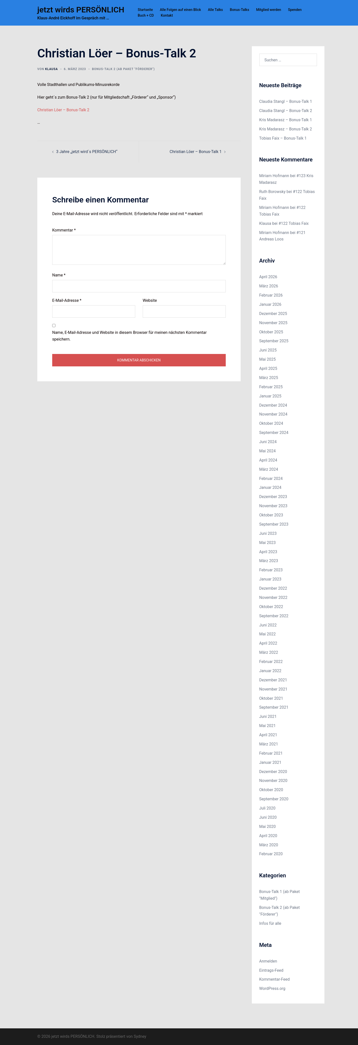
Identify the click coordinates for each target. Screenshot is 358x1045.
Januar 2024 (270, 487)
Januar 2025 (270, 396)
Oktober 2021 (271, 698)
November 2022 (273, 597)
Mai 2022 (267, 634)
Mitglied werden (268, 10)
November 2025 (273, 322)
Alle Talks (215, 10)
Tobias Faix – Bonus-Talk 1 (283, 138)
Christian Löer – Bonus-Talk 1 (196, 151)
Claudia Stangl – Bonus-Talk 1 (285, 101)
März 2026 (268, 286)
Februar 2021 (271, 753)
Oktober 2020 (271, 789)
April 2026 (268, 276)
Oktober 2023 (271, 515)
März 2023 (268, 560)
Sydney (140, 1036)
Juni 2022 (268, 625)
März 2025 (268, 377)
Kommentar (64, 230)
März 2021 (268, 744)
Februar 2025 (271, 387)
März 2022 (268, 652)
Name (59, 275)
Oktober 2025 (271, 332)
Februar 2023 (271, 570)
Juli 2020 (267, 808)
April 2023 (268, 551)
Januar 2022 (270, 670)
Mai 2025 (267, 359)
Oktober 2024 (271, 423)
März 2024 (268, 469)
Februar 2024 (271, 478)
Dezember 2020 (273, 771)
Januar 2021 (270, 762)
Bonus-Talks (239, 10)
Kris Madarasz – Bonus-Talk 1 (285, 119)
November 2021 (273, 689)
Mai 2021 (267, 725)
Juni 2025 (268, 350)
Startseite (145, 10)
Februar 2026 (271, 295)
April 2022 (268, 643)
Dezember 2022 (273, 588)
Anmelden (268, 961)
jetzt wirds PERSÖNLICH (80, 9)
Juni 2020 (268, 817)
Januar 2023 (270, 579)
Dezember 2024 (273, 405)
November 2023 (273, 505)
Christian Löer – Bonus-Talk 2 (63, 110)
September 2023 (274, 524)
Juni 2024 (268, 441)
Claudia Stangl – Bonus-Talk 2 (285, 110)
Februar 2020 (271, 853)
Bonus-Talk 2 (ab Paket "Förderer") (123, 69)
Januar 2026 (270, 304)
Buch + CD (146, 15)
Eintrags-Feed (271, 970)
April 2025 (268, 368)
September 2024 (274, 432)
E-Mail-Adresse (66, 300)
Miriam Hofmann (274, 175)
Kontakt (167, 15)
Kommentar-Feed (274, 979)
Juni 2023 (268, 533)
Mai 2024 (267, 451)
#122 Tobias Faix (293, 223)
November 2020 (273, 780)
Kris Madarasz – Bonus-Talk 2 (285, 129)
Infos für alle (270, 923)
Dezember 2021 (273, 680)
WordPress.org (272, 988)
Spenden (295, 10)
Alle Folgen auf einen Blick (180, 10)
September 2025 (274, 341)
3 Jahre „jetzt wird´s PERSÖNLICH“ (86, 151)
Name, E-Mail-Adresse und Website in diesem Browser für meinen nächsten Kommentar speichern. (129, 336)
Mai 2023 (267, 542)
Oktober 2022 (271, 606)
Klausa (51, 69)
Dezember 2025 (273, 313)
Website (150, 300)
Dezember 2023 (273, 496)
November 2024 (273, 414)
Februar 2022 (271, 661)
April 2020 (268, 835)
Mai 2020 (267, 826)
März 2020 (268, 845)
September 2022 (274, 616)
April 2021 (268, 735)
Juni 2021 (268, 716)
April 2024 (268, 460)
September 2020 (274, 799)
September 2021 (274, 707)
